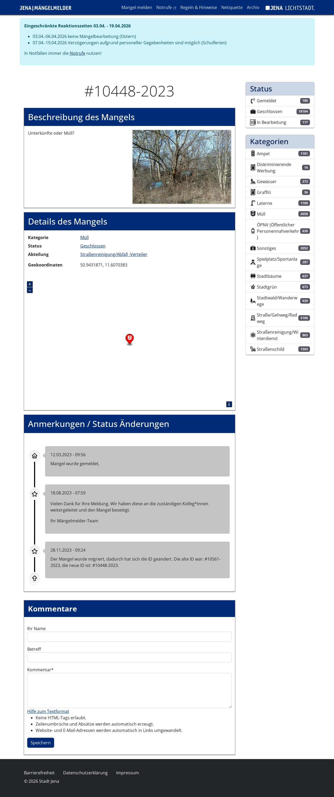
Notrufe (167, 7)
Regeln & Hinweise (198, 7)
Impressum (127, 773)
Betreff (34, 649)
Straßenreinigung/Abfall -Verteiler (113, 254)
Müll (84, 237)
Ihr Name (36, 628)
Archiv (253, 7)
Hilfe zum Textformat (48, 711)
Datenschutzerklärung (85, 773)
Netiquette (232, 7)
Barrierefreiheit (39, 773)
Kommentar (39, 670)
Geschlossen (93, 246)
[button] (182, 166)
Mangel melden (136, 7)
